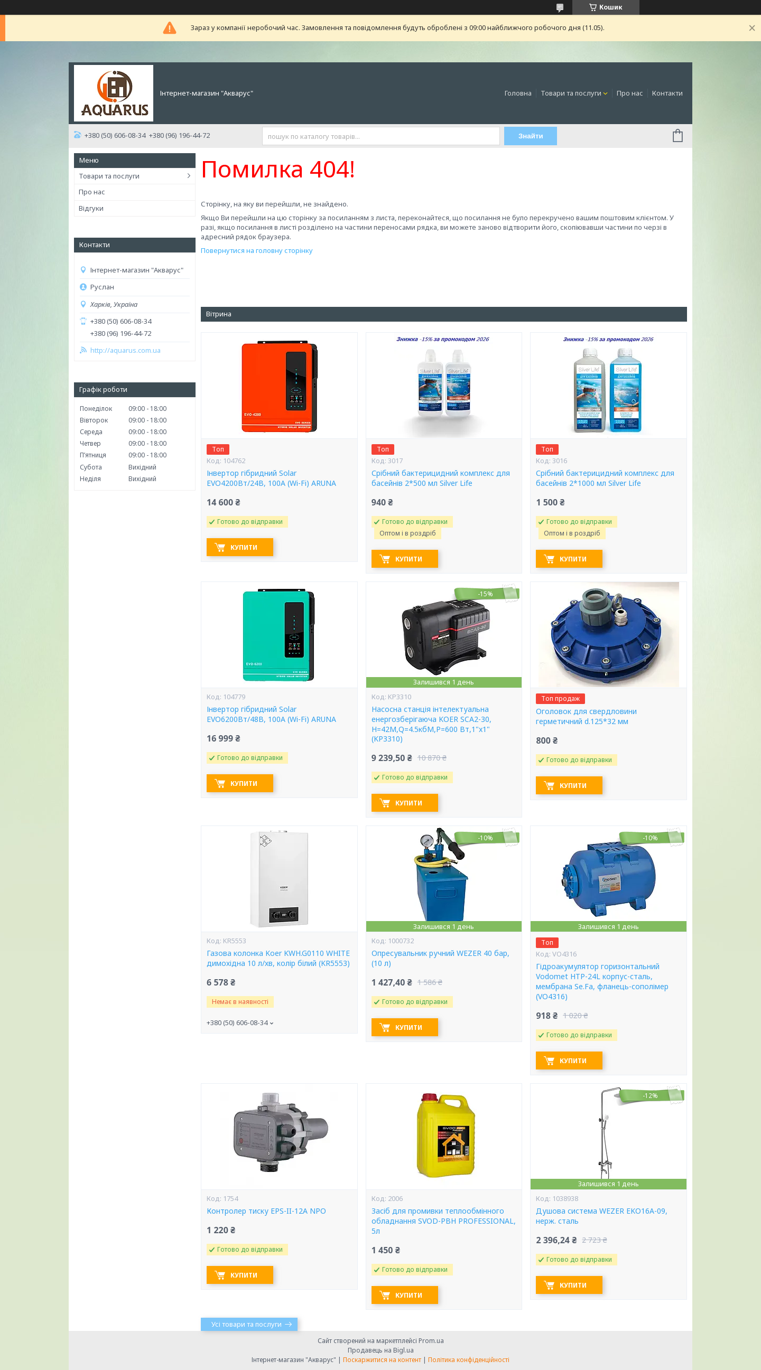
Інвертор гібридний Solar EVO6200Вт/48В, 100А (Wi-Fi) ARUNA (271, 714)
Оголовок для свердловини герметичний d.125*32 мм (586, 716)
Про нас (630, 93)
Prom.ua (431, 1340)
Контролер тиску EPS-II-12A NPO (266, 1211)
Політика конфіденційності (468, 1359)
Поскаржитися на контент (382, 1359)
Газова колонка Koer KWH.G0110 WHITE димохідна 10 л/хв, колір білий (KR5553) (278, 958)
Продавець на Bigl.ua (381, 1350)
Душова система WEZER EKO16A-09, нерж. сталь (601, 1216)
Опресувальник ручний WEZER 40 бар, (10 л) (440, 958)
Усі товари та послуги (246, 1324)
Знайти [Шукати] (530, 136)
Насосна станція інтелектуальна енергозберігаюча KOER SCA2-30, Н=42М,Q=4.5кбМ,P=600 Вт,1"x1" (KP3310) (431, 724)
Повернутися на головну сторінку (257, 250)
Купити (243, 547)
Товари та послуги (571, 93)
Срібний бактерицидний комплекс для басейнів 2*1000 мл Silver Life (605, 478)
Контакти (667, 93)
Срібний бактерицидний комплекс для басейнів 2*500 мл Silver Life (441, 478)
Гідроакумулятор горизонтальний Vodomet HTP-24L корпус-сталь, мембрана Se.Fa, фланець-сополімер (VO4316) (602, 981)
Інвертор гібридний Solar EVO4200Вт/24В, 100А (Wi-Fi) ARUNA (271, 478)
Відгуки (91, 208)
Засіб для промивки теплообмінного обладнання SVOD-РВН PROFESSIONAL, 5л (444, 1221)
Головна (518, 93)
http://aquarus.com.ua (125, 350)
